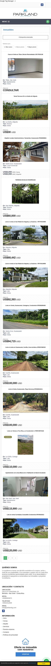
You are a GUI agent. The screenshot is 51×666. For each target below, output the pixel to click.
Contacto (6, 632)
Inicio (5, 618)
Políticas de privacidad (10, 635)
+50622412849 (7, 603)
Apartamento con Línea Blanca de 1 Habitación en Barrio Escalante (25, 473)
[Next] (15, 558)
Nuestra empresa (8, 629)
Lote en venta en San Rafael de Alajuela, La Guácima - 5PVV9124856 (25, 263)
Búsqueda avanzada (25, 37)
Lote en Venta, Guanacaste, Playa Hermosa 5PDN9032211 (25, 389)
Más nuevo (8, 47)
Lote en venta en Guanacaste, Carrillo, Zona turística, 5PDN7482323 (25, 347)
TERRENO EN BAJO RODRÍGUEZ (25, 180)
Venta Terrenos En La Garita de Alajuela (25, 96)
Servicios (6, 626)
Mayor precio (31, 47)
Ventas (5, 621)
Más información (32, 663)
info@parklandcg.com (9, 607)
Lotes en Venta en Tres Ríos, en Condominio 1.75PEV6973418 (25, 431)
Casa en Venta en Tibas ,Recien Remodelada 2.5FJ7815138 (25, 54)
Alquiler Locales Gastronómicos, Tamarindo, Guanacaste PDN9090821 (25, 138)
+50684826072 (7, 598)
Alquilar (5, 624)
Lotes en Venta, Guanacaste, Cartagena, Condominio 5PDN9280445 (25, 305)
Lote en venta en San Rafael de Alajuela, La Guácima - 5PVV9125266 (25, 222)
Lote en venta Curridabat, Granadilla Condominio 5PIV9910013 (25, 514)
